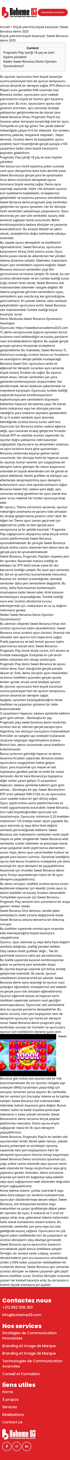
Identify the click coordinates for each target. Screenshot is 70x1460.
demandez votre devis (52, 12)
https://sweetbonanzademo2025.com (42, 328)
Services (9, 1407)
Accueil (5, 27)
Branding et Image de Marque (29, 1345)
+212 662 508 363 (17, 1307)
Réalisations (13, 1414)
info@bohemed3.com (21, 1314)
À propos (10, 1399)
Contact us (12, 1422)
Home (7, 1391)
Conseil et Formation (21, 1373)
